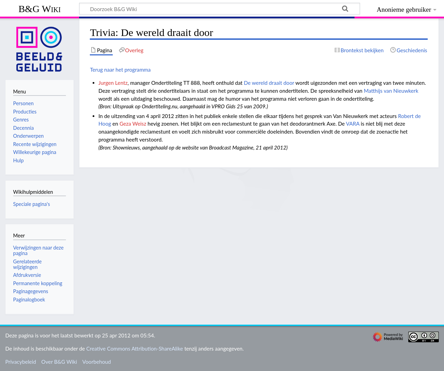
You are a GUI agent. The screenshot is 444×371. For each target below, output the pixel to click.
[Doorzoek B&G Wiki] (219, 8)
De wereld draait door (269, 83)
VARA (352, 123)
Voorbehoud (96, 362)
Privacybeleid (20, 362)
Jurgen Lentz (113, 83)
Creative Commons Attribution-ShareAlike (134, 348)
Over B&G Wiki (59, 362)
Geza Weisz (132, 123)
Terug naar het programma (120, 69)
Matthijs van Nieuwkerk (391, 91)
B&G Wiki (39, 8)
